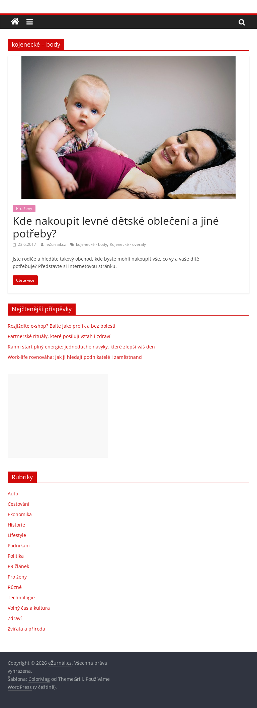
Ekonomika (20, 514)
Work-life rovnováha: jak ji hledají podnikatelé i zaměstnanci (75, 357)
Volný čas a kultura (29, 608)
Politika (16, 556)
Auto (13, 493)
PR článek (18, 566)
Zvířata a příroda (26, 628)
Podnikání (19, 545)
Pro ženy (24, 208)
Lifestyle (17, 535)
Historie (16, 525)
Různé (15, 587)
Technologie (21, 597)
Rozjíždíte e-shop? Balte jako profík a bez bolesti (61, 326)
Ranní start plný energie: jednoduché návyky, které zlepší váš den (81, 346)
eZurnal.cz (57, 244)
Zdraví (15, 618)
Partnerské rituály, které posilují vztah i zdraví (59, 336)
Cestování (18, 504)
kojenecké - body (91, 244)
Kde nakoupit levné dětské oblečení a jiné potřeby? (116, 226)
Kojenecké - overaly (128, 244)
